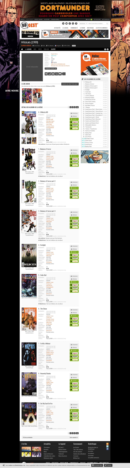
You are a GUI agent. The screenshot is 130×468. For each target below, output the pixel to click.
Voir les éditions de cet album (50, 176)
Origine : (47, 60)
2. (84, 86)
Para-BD (46, 49)
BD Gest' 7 (61, 447)
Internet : (47, 64)
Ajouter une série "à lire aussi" (70, 84)
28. (84, 136)
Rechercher (107, 23)
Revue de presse (63, 456)
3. (84, 88)
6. (84, 94)
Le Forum (82, 28)
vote (64, 74)
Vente (40, 49)
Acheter (74, 119)
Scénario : (40, 119)
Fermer (108, 465)
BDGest (23, 19)
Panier (89, 19)
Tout (77, 107)
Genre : (46, 54)
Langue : (47, 62)
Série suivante (74, 437)
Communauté (74, 28)
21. (84, 123)
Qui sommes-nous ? (92, 463)
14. (84, 109)
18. (84, 117)
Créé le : (40, 142)
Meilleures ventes (48, 458)
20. (84, 121)
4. (84, 90)
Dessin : (40, 121)
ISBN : (39, 137)
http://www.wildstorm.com (58, 64)
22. (84, 125)
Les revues (91, 455)
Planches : (41, 139)
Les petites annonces (101, 28)
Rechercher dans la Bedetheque (93, 448)
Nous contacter (104, 463)
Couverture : (41, 126)
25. (84, 131)
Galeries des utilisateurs (79, 454)
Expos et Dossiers (48, 454)
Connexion (105, 19)
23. (84, 127)
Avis (35, 49)
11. (84, 103)
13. (84, 107)
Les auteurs (91, 453)
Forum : (46, 66)
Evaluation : (41, 114)
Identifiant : (47, 59)
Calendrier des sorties (49, 456)
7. (84, 95)
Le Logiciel (65, 28)
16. (84, 113)
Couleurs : (41, 122)
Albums (28, 49)
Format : (40, 135)
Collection (74, 113)
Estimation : (41, 131)
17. (84, 115)
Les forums (76, 447)
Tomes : (47, 57)
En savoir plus (97, 465)
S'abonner (61, 454)
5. (84, 92)
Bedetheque (29, 19)
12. (84, 105)
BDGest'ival (76, 458)
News (45, 451)
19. (84, 119)
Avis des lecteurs (77, 451)
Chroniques (47, 447)
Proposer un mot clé (51, 68)
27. (84, 135)
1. (84, 84)
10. (84, 101)
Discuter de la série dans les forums (60, 66)
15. (84, 111)
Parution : (47, 55)
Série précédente (27, 437)
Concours (75, 456)
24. (84, 129)
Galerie (53, 49)
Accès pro (46, 19)
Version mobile (55, 19)
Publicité (82, 463)
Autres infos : (41, 140)
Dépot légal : (41, 129)
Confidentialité (74, 463)
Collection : (41, 134)
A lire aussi (26, 84)
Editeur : (40, 132)
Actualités (57, 28)
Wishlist (74, 116)
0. (84, 82)
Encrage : (40, 124)
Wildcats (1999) (29, 42)
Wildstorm (49, 134)
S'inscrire (97, 19)
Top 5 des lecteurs (78, 449)
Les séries (90, 451)
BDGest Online (38, 19)
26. (84, 133)
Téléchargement (63, 451)
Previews (46, 449)
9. (84, 99)
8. (84, 97)
